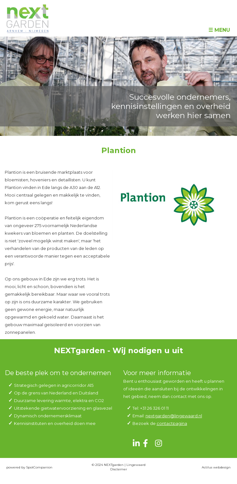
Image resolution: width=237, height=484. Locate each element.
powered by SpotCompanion (29, 467)
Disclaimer (118, 469)
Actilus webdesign (216, 467)
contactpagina (172, 423)
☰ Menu (219, 30)
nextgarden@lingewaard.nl (174, 415)
